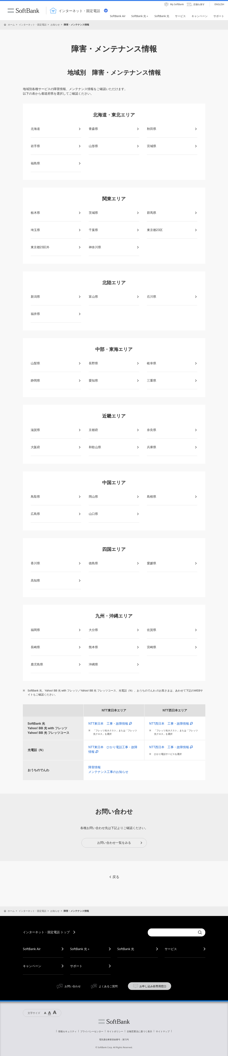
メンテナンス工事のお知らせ (108, 771)
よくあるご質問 (108, 986)
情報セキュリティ (67, 1031)
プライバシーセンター (91, 1031)
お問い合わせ (73, 986)
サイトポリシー (115, 1031)
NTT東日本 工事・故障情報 (110, 723)
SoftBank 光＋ (80, 949)
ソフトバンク (114, 1021)
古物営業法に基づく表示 (139, 1031)
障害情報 (94, 767)
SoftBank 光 (125, 949)
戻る (114, 877)
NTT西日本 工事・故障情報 (171, 723)
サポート (76, 966)
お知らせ (55, 24)
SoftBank (23, 10)
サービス (171, 949)
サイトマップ (163, 1031)
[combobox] (172, 932)
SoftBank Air (32, 949)
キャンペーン (32, 966)
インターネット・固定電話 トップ (46, 932)
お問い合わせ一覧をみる (120, 842)
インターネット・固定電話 (32, 24)
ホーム (11, 24)
